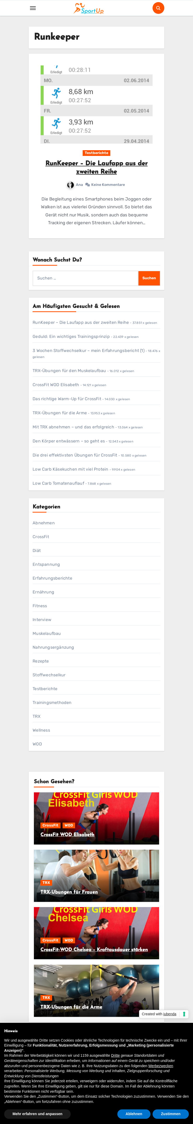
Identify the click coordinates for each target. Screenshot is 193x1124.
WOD (37, 744)
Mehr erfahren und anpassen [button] (37, 1114)
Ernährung (43, 592)
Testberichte (96, 153)
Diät (37, 550)
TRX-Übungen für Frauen (69, 892)
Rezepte (41, 661)
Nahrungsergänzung (53, 647)
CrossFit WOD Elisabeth (56, 384)
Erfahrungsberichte (52, 578)
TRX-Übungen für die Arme (60, 412)
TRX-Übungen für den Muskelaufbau (69, 370)
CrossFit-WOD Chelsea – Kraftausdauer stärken (94, 949)
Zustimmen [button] (170, 1114)
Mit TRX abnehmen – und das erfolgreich (73, 426)
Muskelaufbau (47, 633)
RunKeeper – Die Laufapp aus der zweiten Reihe (81, 322)
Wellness (41, 730)
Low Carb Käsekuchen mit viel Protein (70, 469)
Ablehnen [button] (134, 1114)
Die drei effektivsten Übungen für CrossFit (75, 455)
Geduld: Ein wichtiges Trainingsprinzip (71, 336)
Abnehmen (44, 522)
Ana (75, 185)
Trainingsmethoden (52, 702)
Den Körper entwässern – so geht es (69, 441)
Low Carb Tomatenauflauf (58, 483)
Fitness (40, 605)
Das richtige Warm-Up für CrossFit (67, 398)
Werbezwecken (160, 1066)
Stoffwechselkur (49, 674)
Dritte (115, 1055)
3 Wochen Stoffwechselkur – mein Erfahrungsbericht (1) (88, 350)
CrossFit (41, 536)
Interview (42, 619)
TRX (36, 716)
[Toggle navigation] (33, 8)
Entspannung (46, 564)
